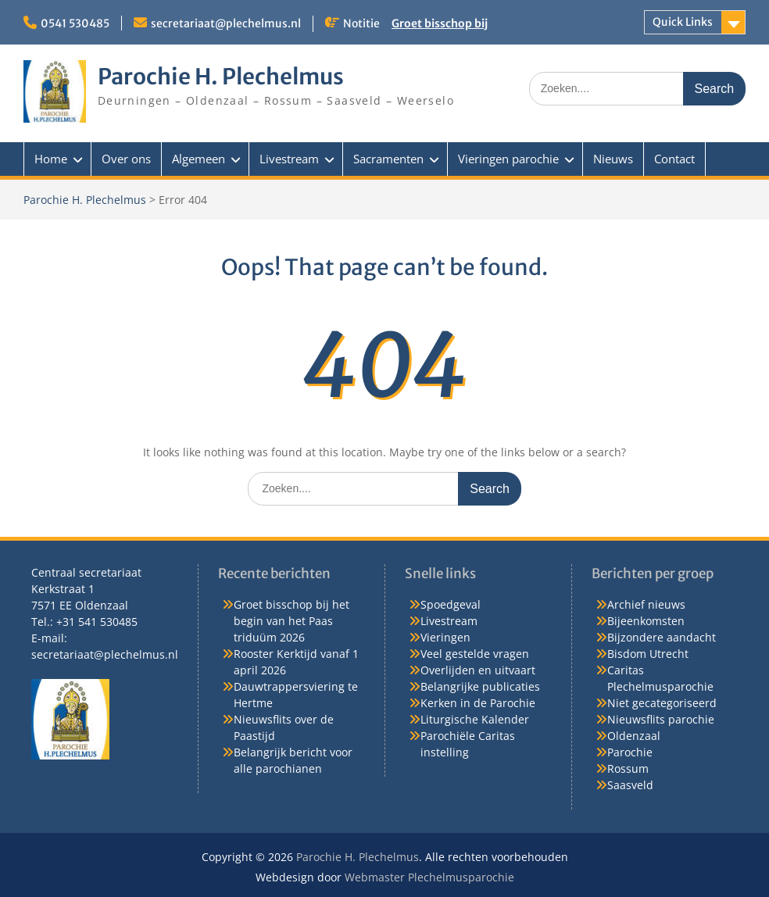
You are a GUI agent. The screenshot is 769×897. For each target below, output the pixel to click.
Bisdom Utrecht (648, 653)
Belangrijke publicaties (480, 686)
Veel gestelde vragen (474, 653)
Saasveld (630, 784)
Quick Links (683, 22)
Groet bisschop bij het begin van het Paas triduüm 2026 (291, 621)
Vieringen (445, 637)
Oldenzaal (633, 735)
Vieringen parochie (508, 158)
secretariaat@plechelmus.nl (226, 23)
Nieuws (613, 158)
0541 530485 (75, 23)
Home (50, 158)
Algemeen (198, 158)
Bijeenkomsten (646, 620)
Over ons (126, 158)
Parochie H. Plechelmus (221, 77)
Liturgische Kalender (474, 719)
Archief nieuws (646, 604)
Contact (674, 158)
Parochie (630, 752)
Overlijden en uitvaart (477, 670)
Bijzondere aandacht (661, 637)
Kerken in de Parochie (477, 702)
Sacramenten (388, 158)
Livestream (289, 158)
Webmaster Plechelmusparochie (429, 877)
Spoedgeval (450, 604)
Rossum (628, 768)
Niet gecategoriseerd (662, 702)
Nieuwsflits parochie (660, 719)
